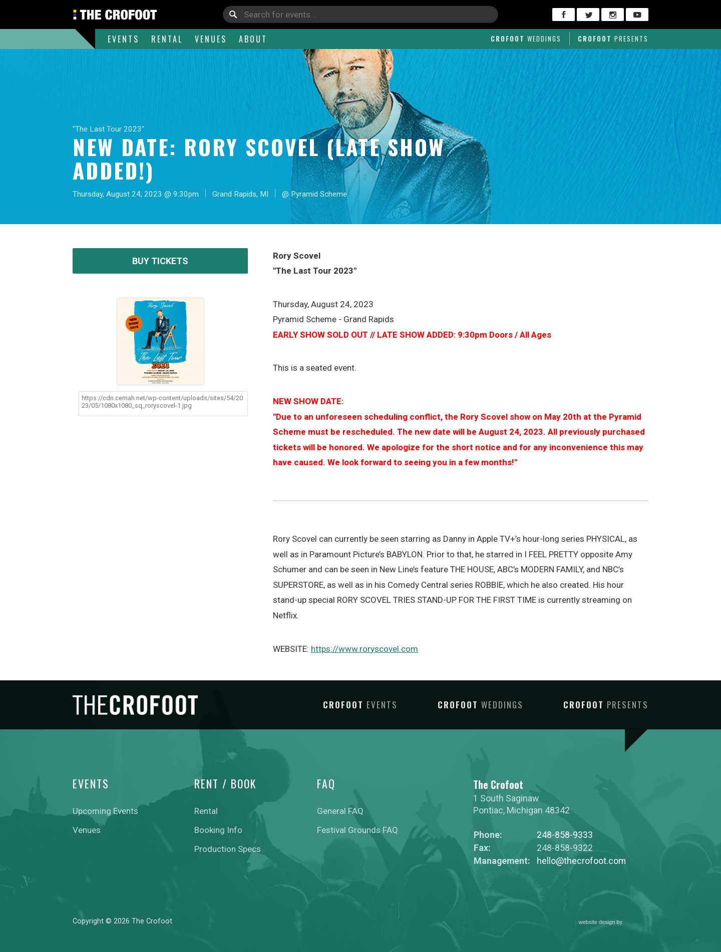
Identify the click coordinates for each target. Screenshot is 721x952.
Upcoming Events (105, 811)
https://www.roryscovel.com (364, 649)
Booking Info (218, 830)
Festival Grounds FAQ (357, 830)
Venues (211, 39)
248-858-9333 (565, 834)
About (253, 39)
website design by (614, 922)
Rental (167, 39)
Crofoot (526, 39)
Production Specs (227, 849)
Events (123, 39)
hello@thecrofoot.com (581, 860)
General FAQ (340, 811)
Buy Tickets (160, 261)
